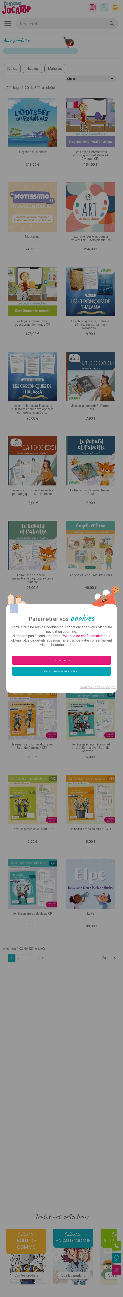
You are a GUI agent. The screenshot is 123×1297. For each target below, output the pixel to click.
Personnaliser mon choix (61, 671)
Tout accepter (61, 660)
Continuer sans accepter (98, 687)
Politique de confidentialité (82, 636)
